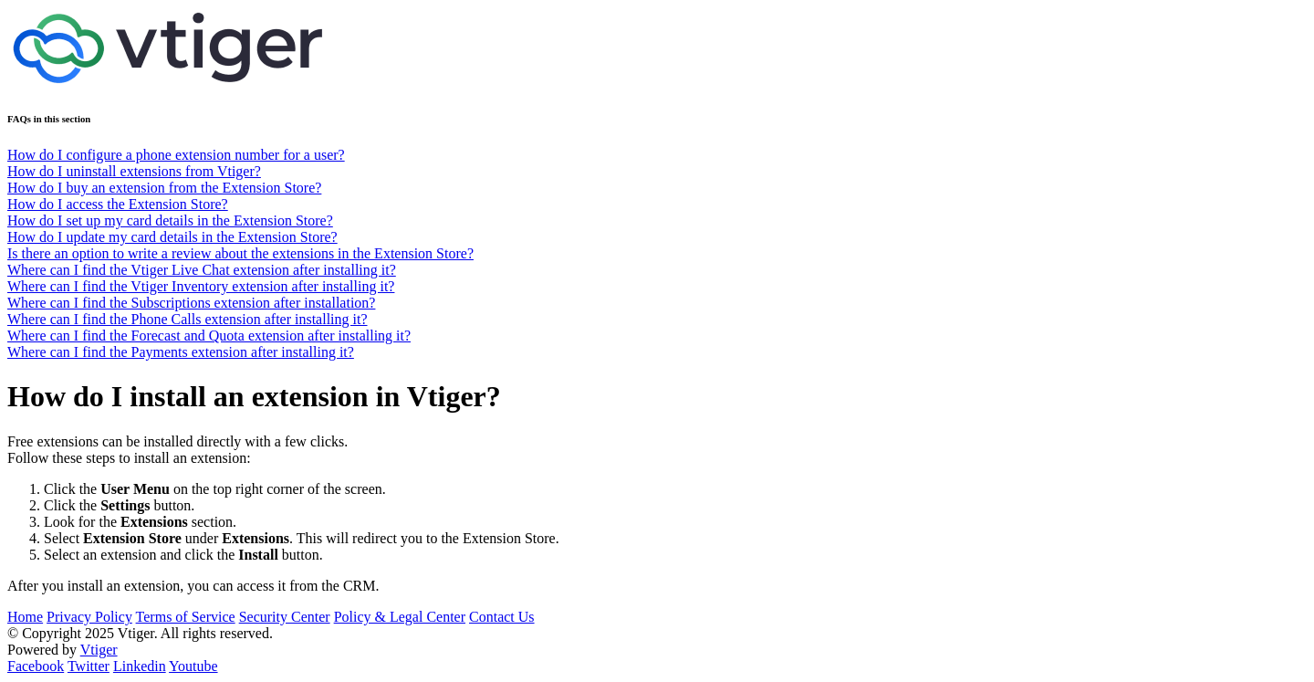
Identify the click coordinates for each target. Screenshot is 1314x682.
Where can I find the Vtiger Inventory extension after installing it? (200, 286)
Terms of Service (185, 616)
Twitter (89, 666)
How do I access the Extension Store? (117, 204)
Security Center (284, 616)
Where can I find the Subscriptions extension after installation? (191, 302)
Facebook (35, 666)
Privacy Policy (89, 616)
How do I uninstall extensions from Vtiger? (134, 171)
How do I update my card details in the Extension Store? (172, 237)
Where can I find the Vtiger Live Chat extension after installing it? (201, 270)
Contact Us (502, 616)
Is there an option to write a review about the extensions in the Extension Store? (240, 253)
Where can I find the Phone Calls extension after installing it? (187, 319)
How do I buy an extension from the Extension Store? (164, 187)
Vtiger (99, 649)
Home (25, 616)
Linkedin (139, 666)
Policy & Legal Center (399, 616)
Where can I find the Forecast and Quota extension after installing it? (209, 335)
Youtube (193, 666)
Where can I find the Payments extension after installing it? (180, 352)
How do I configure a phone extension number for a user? (176, 155)
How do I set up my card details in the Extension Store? (170, 220)
